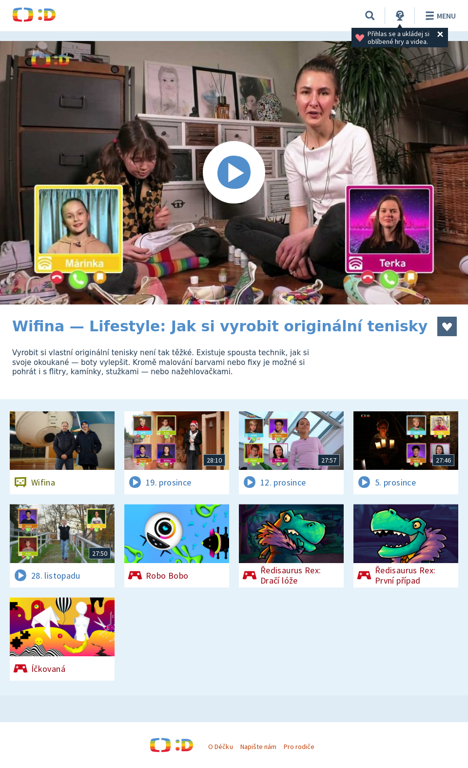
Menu (439, 15)
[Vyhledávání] (370, 15)
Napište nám (258, 746)
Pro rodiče (299, 746)
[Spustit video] (234, 172)
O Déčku (220, 746)
